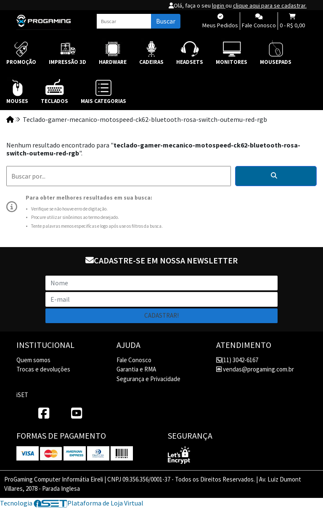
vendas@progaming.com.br (255, 369)
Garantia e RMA (136, 369)
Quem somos (33, 360)
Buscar (165, 21)
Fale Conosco (133, 360)
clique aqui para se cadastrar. (270, 5)
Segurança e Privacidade (148, 379)
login (218, 5)
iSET (22, 395)
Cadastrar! (161, 315)
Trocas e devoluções (43, 369)
